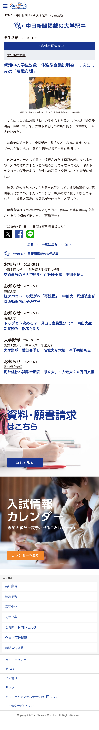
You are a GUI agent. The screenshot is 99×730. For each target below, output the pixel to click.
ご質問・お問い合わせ (21, 627)
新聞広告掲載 (14, 648)
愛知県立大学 (13, 367)
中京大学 (31, 345)
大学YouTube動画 (94, 5)
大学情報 (49, 5)
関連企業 (11, 617)
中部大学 (10, 291)
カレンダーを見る (25, 555)
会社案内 (11, 586)
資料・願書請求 (58, 5)
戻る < (33, 244)
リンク (10, 687)
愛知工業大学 (13, 345)
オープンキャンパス (67, 5)
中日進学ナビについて (20, 705)
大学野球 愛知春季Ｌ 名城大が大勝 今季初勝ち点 (47, 350)
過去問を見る (85, 5)
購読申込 (11, 606)
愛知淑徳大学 (16, 55)
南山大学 (10, 318)
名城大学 (47, 345)
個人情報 (11, 678)
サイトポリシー (16, 659)
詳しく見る (25, 462)
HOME (8, 15)
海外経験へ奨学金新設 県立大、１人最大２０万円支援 (49, 372)
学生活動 (57, 15)
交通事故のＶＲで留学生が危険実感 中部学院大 (44, 275)
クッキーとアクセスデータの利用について (33, 696)
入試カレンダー (76, 5)
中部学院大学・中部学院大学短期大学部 (32, 269)
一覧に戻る (49, 244)
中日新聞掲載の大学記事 (32, 15)
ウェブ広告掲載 (16, 637)
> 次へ (66, 244)
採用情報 (11, 596)
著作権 (10, 669)
